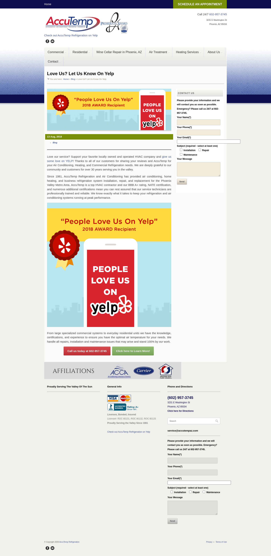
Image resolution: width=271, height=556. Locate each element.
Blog (73, 79)
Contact (52, 63)
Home (47, 4)
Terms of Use (221, 542)
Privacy (209, 542)
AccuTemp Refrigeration (69, 542)
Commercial (55, 53)
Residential (79, 53)
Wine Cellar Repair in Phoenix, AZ (119, 52)
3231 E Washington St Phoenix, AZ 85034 (180, 406)
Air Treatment (157, 53)
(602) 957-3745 (180, 398)
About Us (213, 53)
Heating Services (187, 53)
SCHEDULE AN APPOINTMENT (200, 4)
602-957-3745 (218, 14)
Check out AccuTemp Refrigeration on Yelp (71, 35)
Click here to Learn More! (133, 351)
